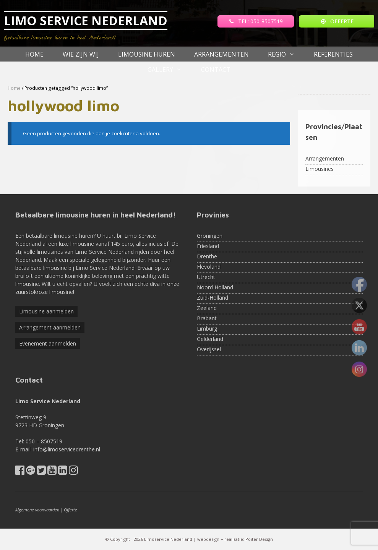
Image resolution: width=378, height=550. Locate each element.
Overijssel (209, 349)
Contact (215, 69)
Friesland (208, 246)
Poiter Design (259, 539)
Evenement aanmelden (47, 343)
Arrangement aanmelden (50, 327)
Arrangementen (221, 54)
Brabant (207, 318)
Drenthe (207, 256)
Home (34, 54)
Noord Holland (215, 287)
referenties (333, 54)
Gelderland (210, 338)
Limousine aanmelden (46, 311)
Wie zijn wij (81, 54)
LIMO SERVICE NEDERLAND (85, 20)
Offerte (70, 510)
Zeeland (207, 308)
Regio (286, 54)
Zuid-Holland (212, 297)
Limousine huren (146, 54)
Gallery (169, 69)
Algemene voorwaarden (37, 510)
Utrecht (206, 277)
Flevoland (209, 266)
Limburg (207, 328)
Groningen (209, 235)
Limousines (319, 168)
